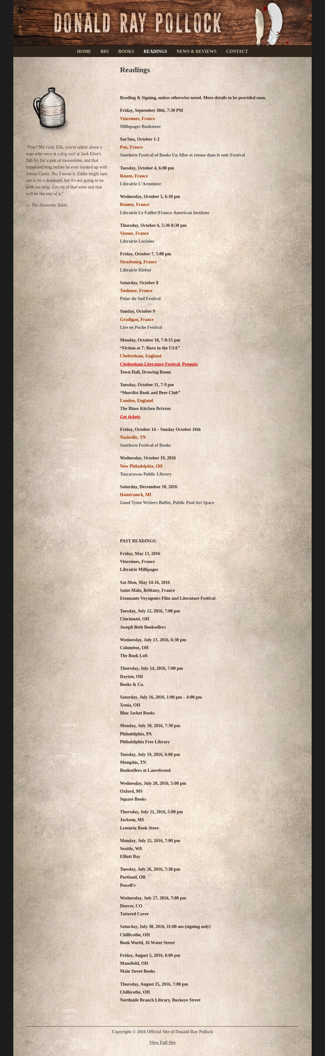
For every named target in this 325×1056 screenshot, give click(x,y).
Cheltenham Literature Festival (150, 364)
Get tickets (130, 416)
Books (126, 51)
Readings (155, 51)
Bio (105, 51)
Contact (237, 51)
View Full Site (162, 1042)
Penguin (190, 364)
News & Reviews (196, 51)
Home (84, 51)
